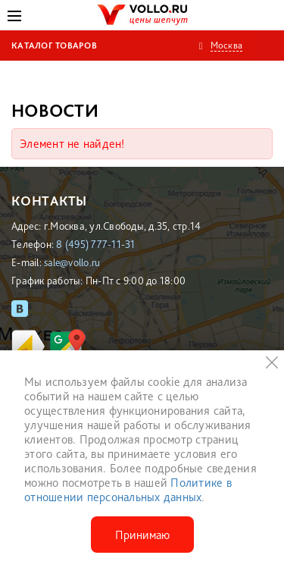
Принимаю (142, 535)
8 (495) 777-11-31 (95, 244)
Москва (227, 45)
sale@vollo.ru (72, 262)
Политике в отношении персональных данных (128, 489)
